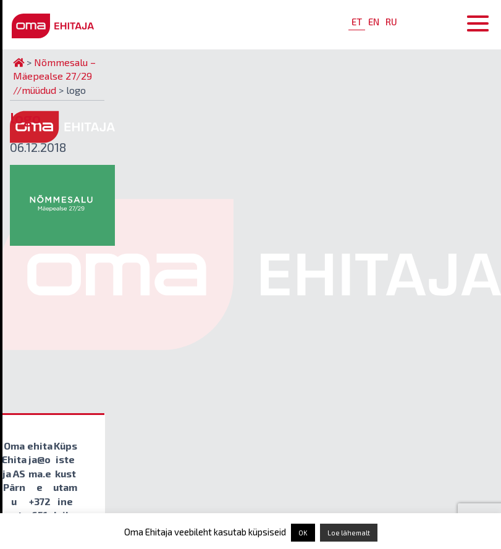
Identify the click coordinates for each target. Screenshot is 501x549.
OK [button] (303, 533)
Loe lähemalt (348, 533)
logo (25, 118)
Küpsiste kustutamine (65, 473)
